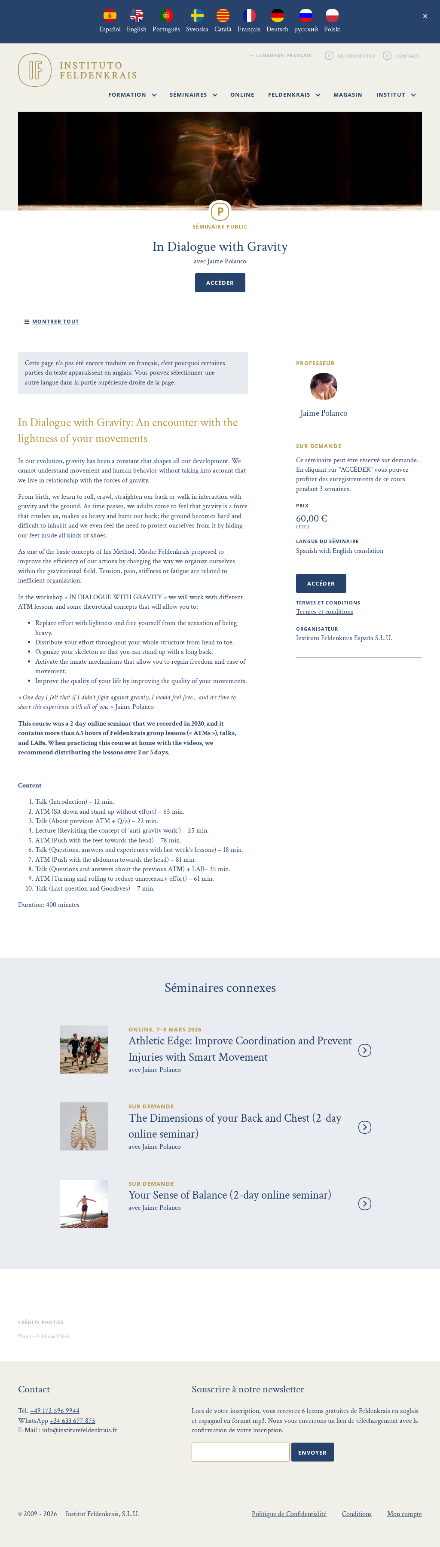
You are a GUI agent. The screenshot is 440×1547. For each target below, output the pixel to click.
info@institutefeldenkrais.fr (79, 1430)
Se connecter (357, 55)
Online (242, 94)
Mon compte (404, 1514)
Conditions (357, 1514)
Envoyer (312, 1452)
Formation (132, 94)
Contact (408, 55)
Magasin (348, 94)
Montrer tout (55, 321)
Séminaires (193, 94)
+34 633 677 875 (72, 1420)
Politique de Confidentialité (289, 1514)
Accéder (220, 283)
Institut (396, 94)
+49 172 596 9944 (54, 1411)
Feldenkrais (294, 94)
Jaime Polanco (227, 261)
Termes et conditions (324, 611)
